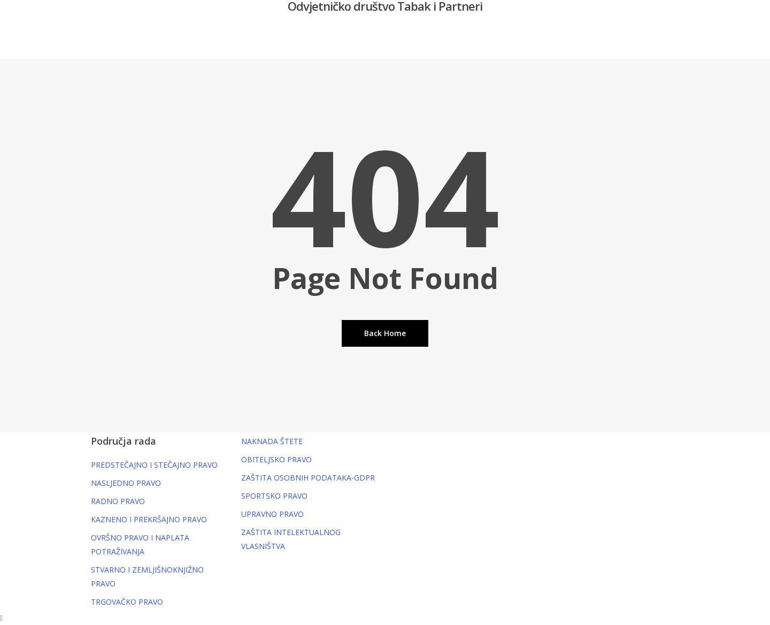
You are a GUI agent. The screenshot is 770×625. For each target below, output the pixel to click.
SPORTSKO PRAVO (274, 496)
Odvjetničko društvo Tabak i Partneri (385, 6)
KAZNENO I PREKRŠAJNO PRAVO (149, 519)
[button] (385, 618)
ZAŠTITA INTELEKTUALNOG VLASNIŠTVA (291, 539)
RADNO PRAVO (118, 501)
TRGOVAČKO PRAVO (127, 602)
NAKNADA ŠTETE (272, 441)
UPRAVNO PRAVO (272, 514)
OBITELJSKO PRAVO (276, 459)
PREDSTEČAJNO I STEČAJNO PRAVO (154, 465)
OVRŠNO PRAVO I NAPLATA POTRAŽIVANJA (140, 544)
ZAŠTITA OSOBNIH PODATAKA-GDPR (308, 477)
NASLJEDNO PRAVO (126, 483)
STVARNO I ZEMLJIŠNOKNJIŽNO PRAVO (147, 577)
